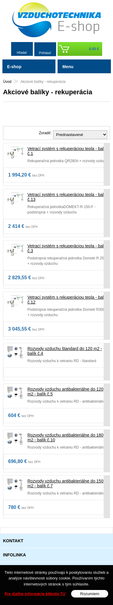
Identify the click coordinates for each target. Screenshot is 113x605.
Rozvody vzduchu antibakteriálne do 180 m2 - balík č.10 (65, 437)
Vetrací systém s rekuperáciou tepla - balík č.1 (67, 151)
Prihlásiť (45, 53)
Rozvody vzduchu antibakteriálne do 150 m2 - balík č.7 (65, 483)
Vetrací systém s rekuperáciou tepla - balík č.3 (67, 248)
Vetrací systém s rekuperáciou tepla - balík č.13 (67, 197)
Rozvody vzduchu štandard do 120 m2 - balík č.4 (64, 351)
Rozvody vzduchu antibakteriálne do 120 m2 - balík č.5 (65, 391)
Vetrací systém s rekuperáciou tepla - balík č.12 (67, 299)
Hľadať (22, 52)
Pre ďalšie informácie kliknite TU (35, 593)
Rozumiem (89, 593)
